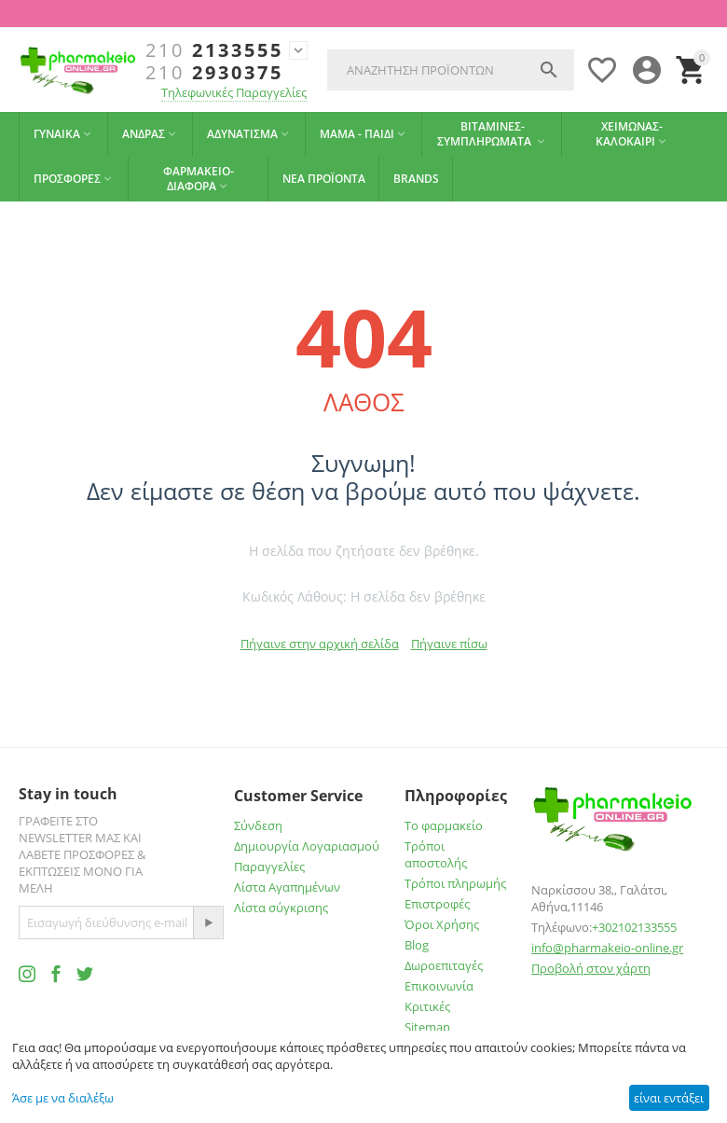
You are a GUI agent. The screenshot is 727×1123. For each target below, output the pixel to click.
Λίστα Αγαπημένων (287, 887)
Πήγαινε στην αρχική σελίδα (319, 643)
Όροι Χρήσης (442, 924)
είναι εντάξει (669, 1097)
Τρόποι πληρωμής (455, 883)
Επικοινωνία (439, 985)
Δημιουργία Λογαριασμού (306, 846)
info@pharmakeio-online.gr (607, 947)
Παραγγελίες (269, 866)
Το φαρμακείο (444, 825)
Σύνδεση (258, 825)
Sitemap (427, 1027)
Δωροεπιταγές (444, 965)
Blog (417, 944)
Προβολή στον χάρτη (591, 968)
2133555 (214, 50)
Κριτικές (427, 1006)
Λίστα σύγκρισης (281, 907)
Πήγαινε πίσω (449, 643)
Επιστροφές (437, 903)
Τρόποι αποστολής (436, 854)
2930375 (214, 73)
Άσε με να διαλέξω (63, 1097)
